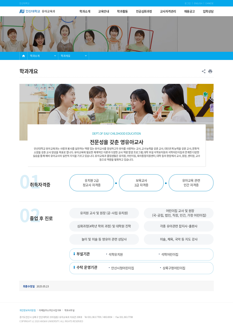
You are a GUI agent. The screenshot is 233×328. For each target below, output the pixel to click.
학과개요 (65, 56)
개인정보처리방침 (27, 310)
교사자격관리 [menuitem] (168, 11)
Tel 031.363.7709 (92, 317)
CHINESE (209, 3)
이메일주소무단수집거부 (50, 310)
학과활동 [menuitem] (122, 11)
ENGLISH (198, 3)
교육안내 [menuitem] (103, 11)
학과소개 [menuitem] (84, 11)
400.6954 (107, 317)
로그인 (188, 3)
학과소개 (34, 56)
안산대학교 (24, 3)
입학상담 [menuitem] (208, 11)
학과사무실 (69, 310)
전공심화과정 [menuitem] (144, 11)
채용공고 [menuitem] (189, 11)
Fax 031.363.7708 (124, 317)
